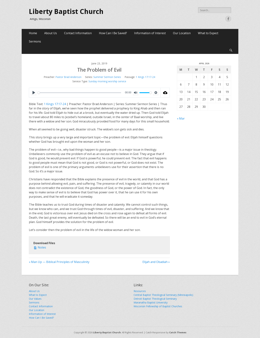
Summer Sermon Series (107, 77)
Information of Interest (150, 33)
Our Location (182, 33)
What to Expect (208, 33)
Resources (140, 291)
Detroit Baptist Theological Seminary (155, 298)
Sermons (35, 41)
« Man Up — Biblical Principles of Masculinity (59, 262)
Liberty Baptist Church (66, 12)
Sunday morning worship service (107, 81)
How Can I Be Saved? (113, 33)
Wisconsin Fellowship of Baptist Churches (158, 306)
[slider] (79, 92)
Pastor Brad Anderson (68, 77)
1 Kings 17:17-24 (145, 77)
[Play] (34, 92)
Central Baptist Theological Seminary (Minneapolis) (163, 295)
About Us (50, 33)
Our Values (35, 298)
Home (33, 33)
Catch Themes (177, 332)
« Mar (181, 118)
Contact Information (78, 33)
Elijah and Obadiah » (156, 262)
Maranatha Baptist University (151, 302)
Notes (39, 247)
